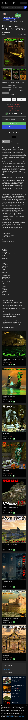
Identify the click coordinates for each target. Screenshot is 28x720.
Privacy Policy (21, 716)
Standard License (14, 93)
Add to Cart (14, 123)
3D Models (11, 87)
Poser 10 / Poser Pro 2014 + (14, 82)
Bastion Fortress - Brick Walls (10, 618)
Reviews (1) (25, 142)
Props (16, 87)
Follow (18, 15)
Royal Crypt (6, 433)
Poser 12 (10, 85)
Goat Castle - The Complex (10, 544)
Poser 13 (15, 85)
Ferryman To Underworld (9, 396)
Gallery (17, 17)
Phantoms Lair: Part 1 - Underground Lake (13, 359)
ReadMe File (7, 669)
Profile (6, 17)
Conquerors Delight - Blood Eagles (17, 701)
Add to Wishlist (14, 127)
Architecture (16, 90)
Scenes (20, 87)
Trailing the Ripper (7, 581)
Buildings (22, 90)
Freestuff (6, 19)
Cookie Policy (10, 716)
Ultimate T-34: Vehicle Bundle (10, 507)
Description (6, 141)
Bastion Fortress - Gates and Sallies (12, 654)
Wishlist (13, 19)
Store (11, 17)
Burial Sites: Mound (16, 693)
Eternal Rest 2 (6, 470)
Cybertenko (6, 32)
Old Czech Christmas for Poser (18, 686)
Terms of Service (19, 715)
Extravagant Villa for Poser (18, 677)
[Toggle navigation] (2, 3)
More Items (18, 142)
